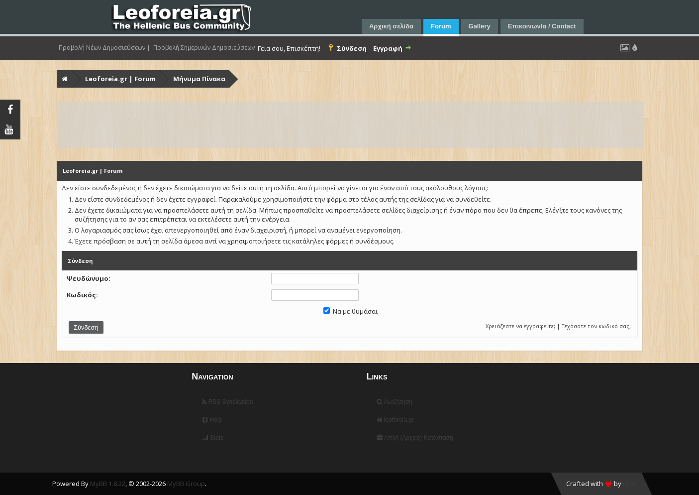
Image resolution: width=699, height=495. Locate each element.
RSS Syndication (227, 401)
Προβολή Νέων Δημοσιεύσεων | (104, 48)
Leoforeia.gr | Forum (120, 78)
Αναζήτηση (394, 401)
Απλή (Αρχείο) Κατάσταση (415, 437)
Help (212, 419)
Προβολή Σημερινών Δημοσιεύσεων (204, 48)
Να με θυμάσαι (350, 311)
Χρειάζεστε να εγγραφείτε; (520, 326)
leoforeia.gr (395, 419)
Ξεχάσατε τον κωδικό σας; (596, 326)
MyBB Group (186, 483)
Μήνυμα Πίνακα (199, 78)
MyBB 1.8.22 (107, 483)
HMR (630, 483)
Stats (212, 437)
